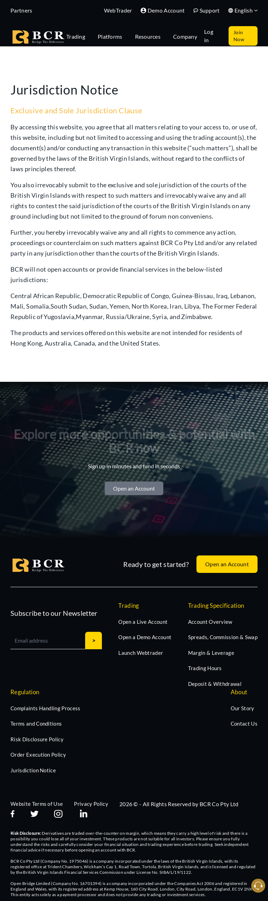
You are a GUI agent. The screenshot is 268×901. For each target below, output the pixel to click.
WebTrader (118, 10)
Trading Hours (205, 668)
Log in (208, 35)
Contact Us (244, 723)
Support (206, 10)
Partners (21, 10)
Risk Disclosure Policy (37, 739)
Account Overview (210, 622)
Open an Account (134, 488)
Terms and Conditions (36, 723)
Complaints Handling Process (45, 708)
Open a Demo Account (144, 637)
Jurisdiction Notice (33, 770)
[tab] (79, 36)
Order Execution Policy (38, 754)
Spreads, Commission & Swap (223, 637)
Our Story (242, 708)
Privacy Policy (91, 804)
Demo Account (163, 10)
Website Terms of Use (36, 804)
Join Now (238, 35)
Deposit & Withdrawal (214, 684)
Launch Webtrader (140, 653)
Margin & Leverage (211, 653)
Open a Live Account (143, 622)
